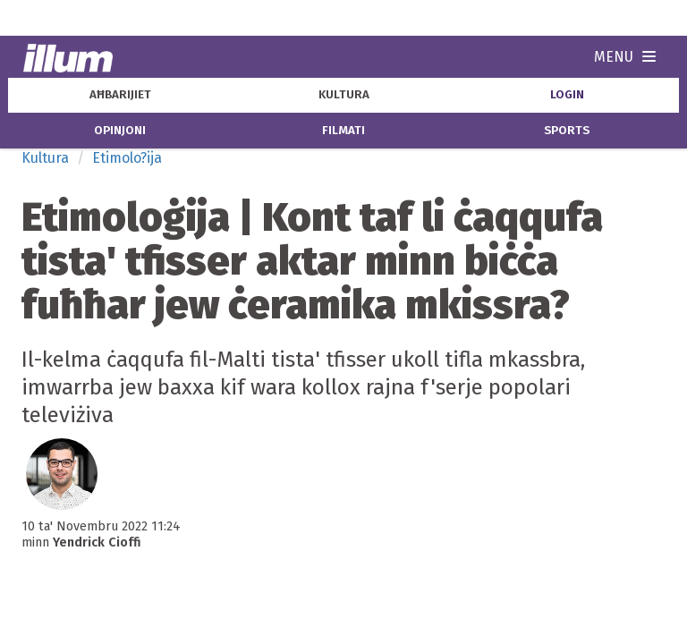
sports (566, 130)
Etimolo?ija (127, 157)
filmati (343, 130)
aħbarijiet (120, 95)
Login (567, 95)
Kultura (45, 157)
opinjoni (120, 130)
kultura (343, 95)
